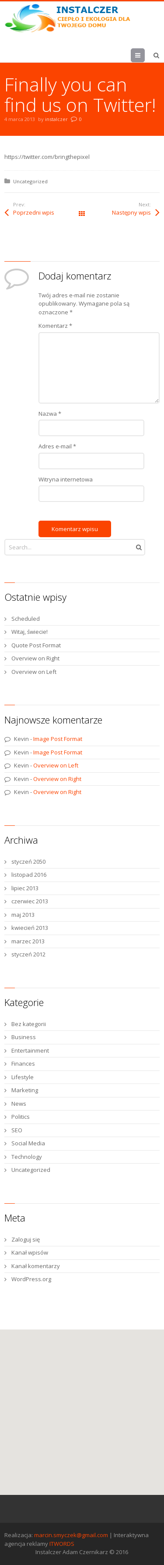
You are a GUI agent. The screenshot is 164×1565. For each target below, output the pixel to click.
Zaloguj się (25, 1239)
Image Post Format (57, 739)
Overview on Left (33, 672)
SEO (16, 1130)
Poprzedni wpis (33, 212)
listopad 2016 (28, 874)
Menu (144, 55)
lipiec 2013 (24, 888)
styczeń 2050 (28, 861)
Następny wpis (131, 212)
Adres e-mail (57, 446)
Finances (23, 1063)
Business (23, 1037)
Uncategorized (30, 181)
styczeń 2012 (28, 954)
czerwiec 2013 (29, 901)
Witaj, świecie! (29, 632)
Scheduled (25, 619)
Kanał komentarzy (35, 1266)
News (18, 1103)
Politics (20, 1117)
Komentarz (55, 326)
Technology (26, 1157)
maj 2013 (23, 915)
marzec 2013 (28, 941)
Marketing (24, 1090)
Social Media (28, 1143)
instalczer (56, 119)
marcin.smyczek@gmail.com (71, 1535)
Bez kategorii (28, 1024)
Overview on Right (35, 658)
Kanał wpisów (29, 1252)
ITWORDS (61, 1544)
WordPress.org (31, 1279)
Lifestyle (22, 1077)
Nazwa (49, 413)
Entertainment (30, 1050)
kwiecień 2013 (29, 928)
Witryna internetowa (65, 479)
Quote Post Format (36, 645)
